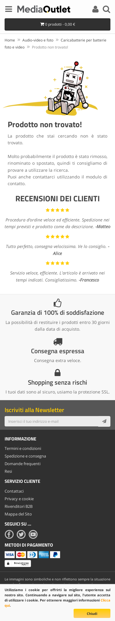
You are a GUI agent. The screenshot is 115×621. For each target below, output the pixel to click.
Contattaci (14, 491)
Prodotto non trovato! (50, 47)
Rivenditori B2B (19, 506)
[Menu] (9, 10)
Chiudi (92, 613)
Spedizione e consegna (25, 456)
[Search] (106, 10)
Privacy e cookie (19, 498)
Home (10, 40)
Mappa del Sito (18, 514)
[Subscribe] (104, 421)
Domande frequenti (22, 463)
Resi (8, 471)
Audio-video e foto (37, 40)
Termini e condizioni (23, 448)
